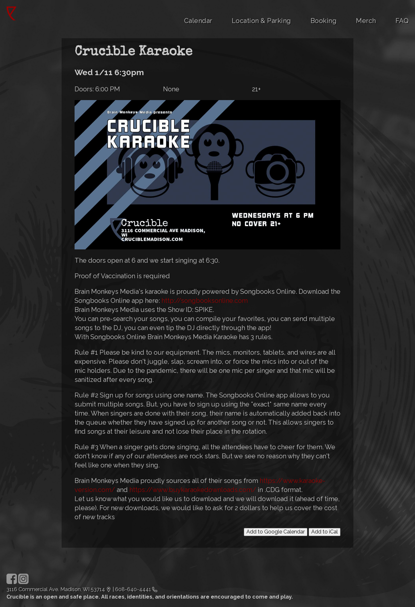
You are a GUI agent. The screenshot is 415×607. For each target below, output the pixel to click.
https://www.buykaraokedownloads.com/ (192, 490)
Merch (366, 21)
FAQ (402, 21)
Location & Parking (261, 21)
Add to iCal (324, 532)
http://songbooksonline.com (204, 300)
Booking (324, 21)
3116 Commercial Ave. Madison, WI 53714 (55, 589)
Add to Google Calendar (275, 532)
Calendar (198, 21)
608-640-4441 (133, 589)
